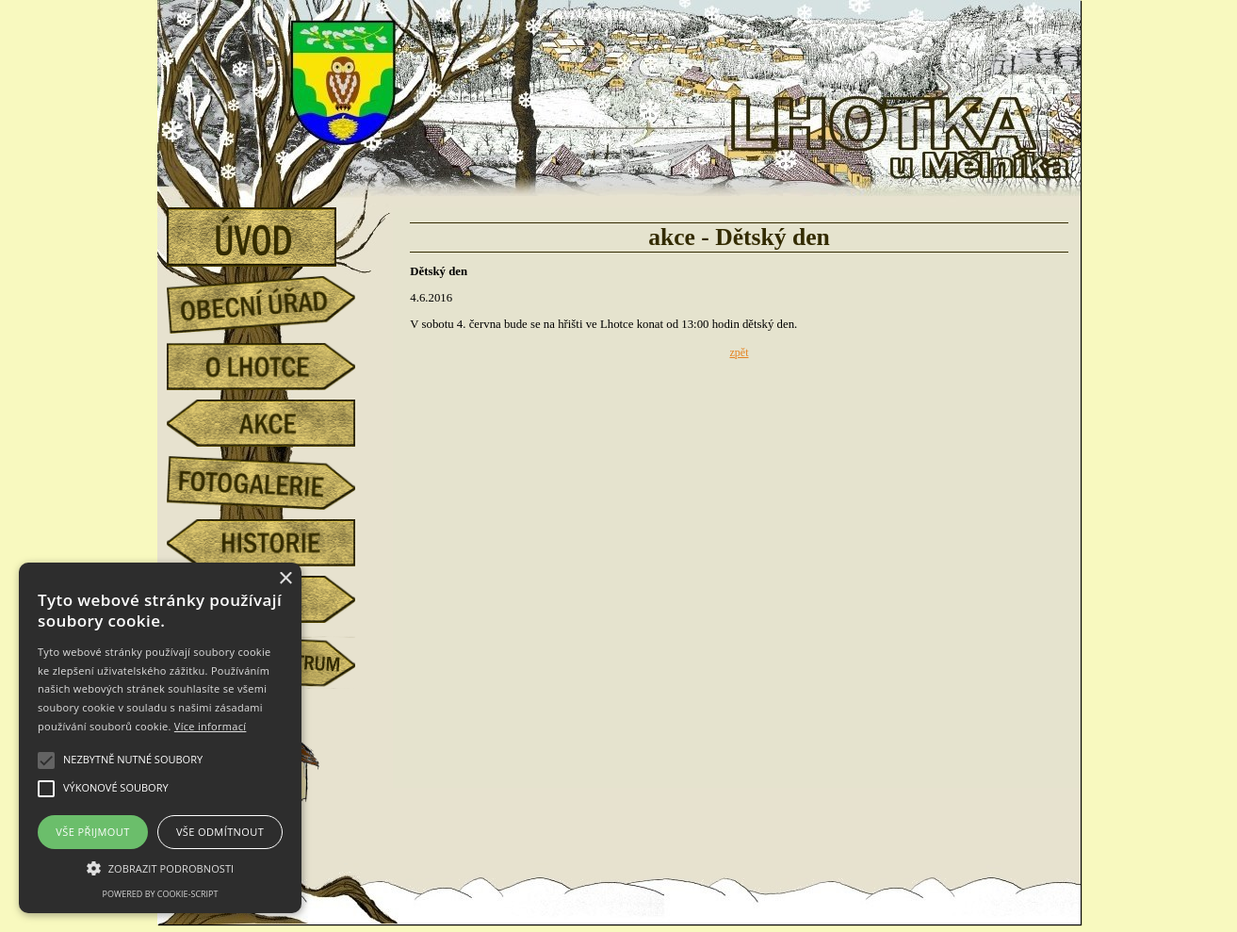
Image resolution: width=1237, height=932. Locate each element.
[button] (160, 866)
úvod (275, 230)
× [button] (285, 579)
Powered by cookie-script (161, 894)
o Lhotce (275, 366)
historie (275, 542)
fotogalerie (275, 479)
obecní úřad (275, 299)
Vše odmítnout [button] (220, 832)
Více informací (210, 726)
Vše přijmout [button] (92, 832)
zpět (739, 352)
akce (275, 423)
